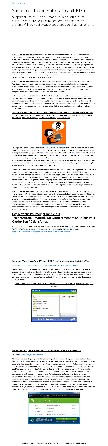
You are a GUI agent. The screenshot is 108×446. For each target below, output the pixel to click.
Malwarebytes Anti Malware (32, 355)
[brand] (18, 3)
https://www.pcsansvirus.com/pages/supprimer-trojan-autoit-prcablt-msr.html (41, 232)
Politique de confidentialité (75, 443)
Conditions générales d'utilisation (50, 443)
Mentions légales (28, 443)
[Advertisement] (54, 40)
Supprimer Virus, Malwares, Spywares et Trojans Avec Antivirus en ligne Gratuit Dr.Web (45, 265)
